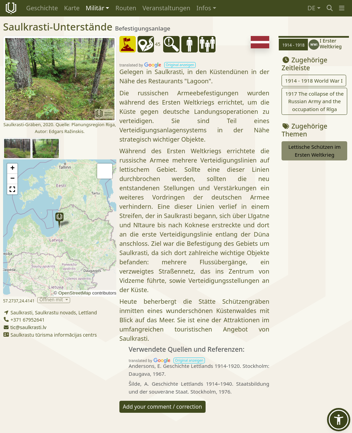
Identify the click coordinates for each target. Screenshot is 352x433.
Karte (71, 8)
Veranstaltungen (166, 8)
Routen (125, 8)
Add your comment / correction (162, 406)
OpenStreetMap (74, 293)
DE (311, 8)
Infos (203, 8)
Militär (95, 8)
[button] (342, 8)
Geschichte (42, 8)
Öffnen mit (51, 300)
